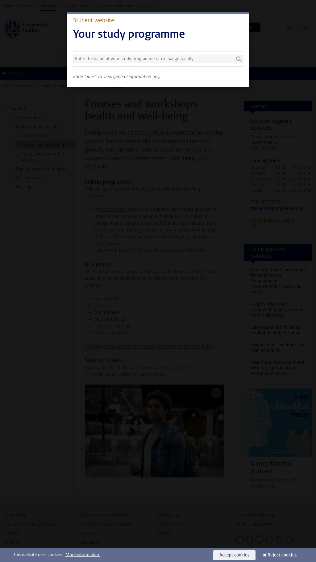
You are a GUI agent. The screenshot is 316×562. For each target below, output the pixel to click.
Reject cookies (282, 555)
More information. (82, 555)
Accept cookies (234, 555)
